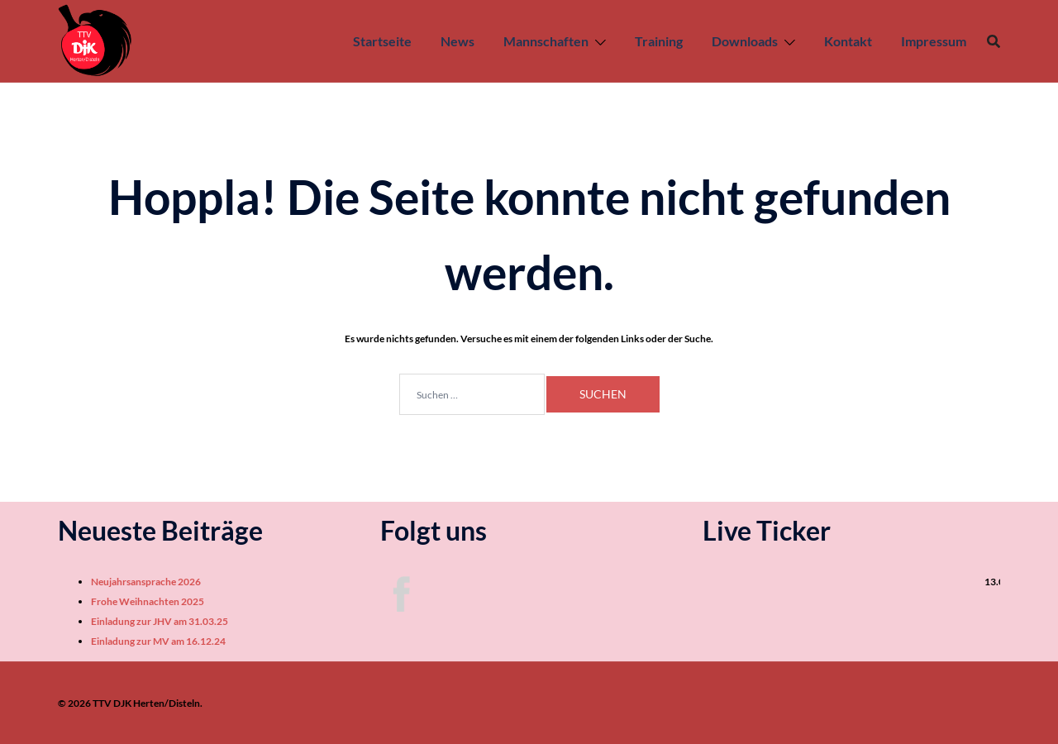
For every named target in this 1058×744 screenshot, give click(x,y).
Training (659, 41)
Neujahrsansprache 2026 (146, 581)
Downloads (745, 41)
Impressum (933, 41)
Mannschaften (546, 41)
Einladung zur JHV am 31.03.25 (159, 621)
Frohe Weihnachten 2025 (147, 601)
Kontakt (848, 41)
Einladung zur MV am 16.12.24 (158, 641)
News (457, 41)
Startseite (382, 41)
